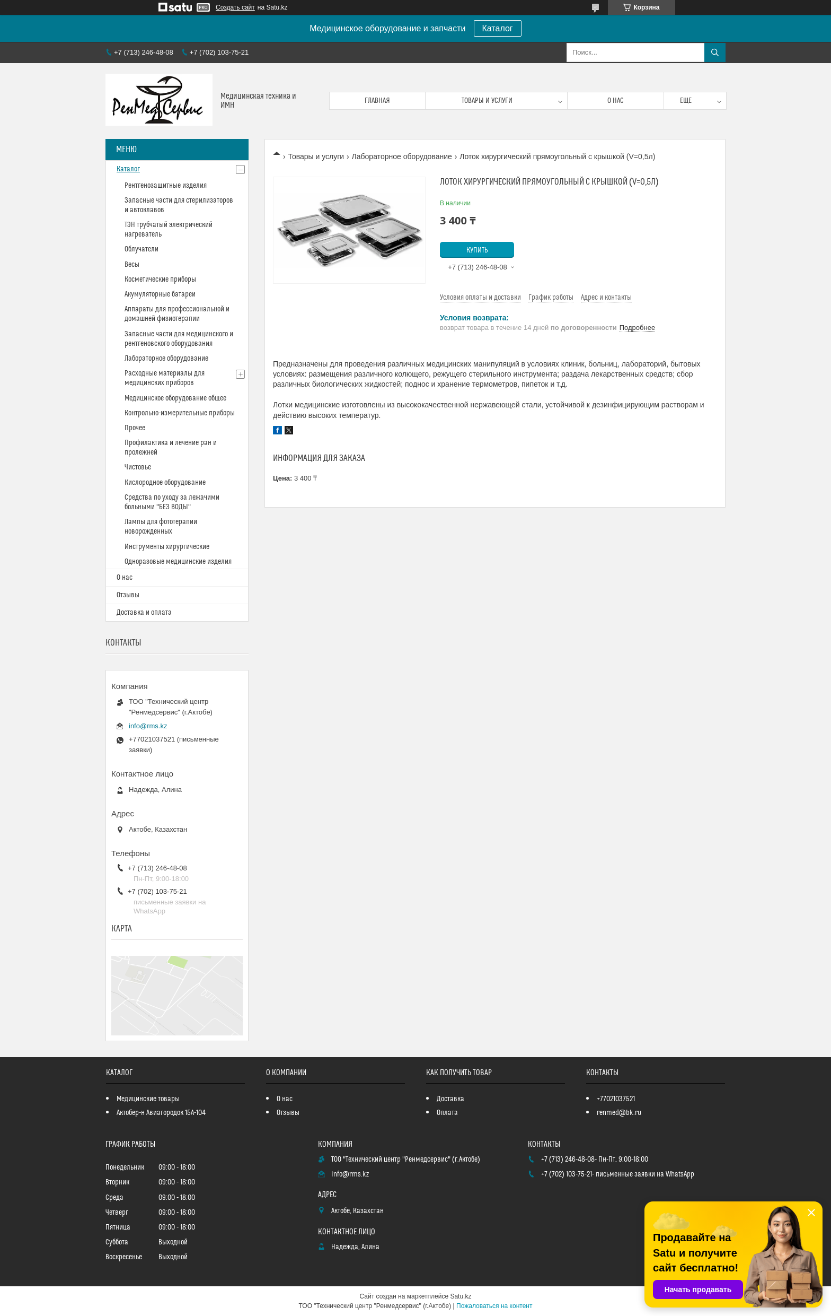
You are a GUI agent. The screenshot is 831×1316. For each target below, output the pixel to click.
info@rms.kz (148, 726)
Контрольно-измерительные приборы (180, 413)
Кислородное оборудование (165, 482)
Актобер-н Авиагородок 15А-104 (161, 1113)
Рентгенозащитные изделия (166, 185)
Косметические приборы (160, 279)
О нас (615, 101)
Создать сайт (235, 7)
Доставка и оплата (144, 612)
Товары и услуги (487, 101)
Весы (132, 264)
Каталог (497, 28)
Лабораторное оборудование (402, 156)
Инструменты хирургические (167, 547)
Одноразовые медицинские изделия (178, 561)
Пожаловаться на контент (494, 1306)
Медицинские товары (148, 1099)
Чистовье (138, 467)
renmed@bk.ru (619, 1113)
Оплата (447, 1113)
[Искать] (715, 52)
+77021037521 (616, 1099)
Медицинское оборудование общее (175, 398)
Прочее (135, 428)
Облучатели (141, 249)
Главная (377, 101)
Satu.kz (460, 1296)
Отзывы (128, 595)
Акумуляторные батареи (160, 294)
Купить (477, 250)
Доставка (450, 1099)
